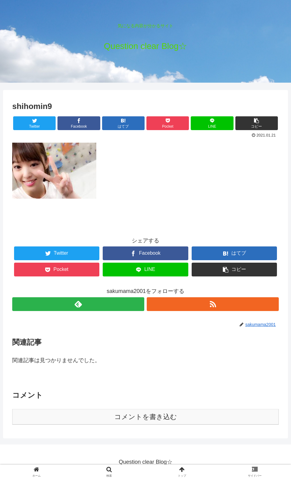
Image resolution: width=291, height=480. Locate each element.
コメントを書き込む (145, 417)
